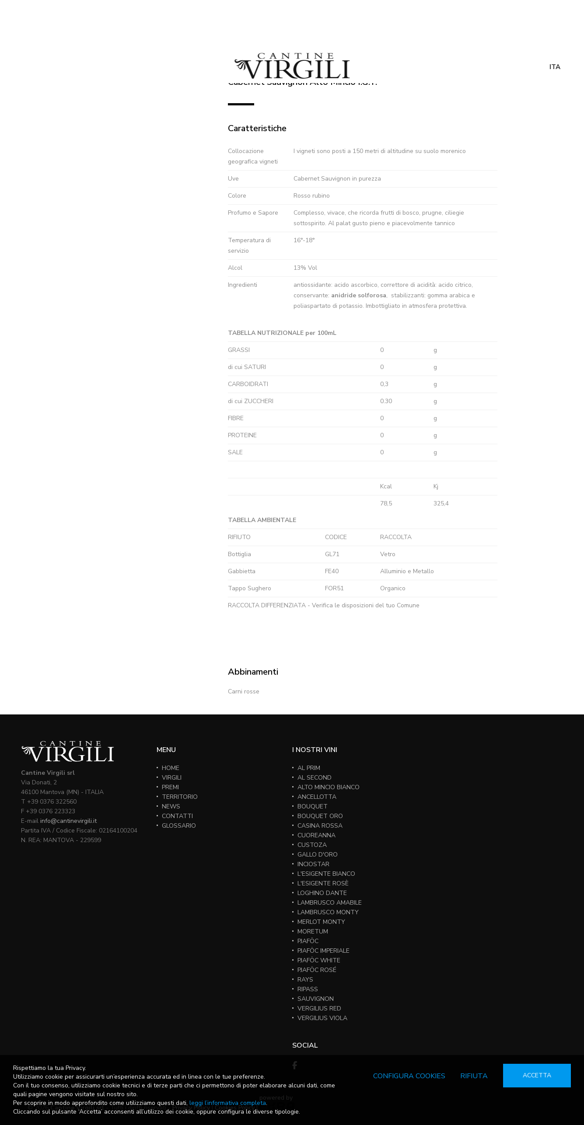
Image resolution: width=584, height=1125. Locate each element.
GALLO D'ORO (317, 854)
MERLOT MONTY (321, 922)
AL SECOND (314, 777)
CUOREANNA (316, 835)
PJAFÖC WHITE (318, 960)
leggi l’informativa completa (227, 1103)
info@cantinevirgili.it (68, 821)
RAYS (305, 979)
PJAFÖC (307, 941)
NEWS (171, 806)
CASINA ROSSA (320, 826)
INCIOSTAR (313, 864)
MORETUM (312, 931)
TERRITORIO (180, 797)
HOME (170, 768)
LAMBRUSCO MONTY (328, 912)
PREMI (170, 787)
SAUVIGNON (315, 999)
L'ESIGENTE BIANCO (326, 874)
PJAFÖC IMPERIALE (323, 951)
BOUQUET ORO (320, 816)
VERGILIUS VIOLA (322, 1018)
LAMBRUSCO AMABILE (329, 903)
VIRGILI (172, 777)
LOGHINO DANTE (322, 893)
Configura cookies (409, 1076)
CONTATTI (177, 816)
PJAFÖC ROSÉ (316, 970)
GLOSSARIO (179, 826)
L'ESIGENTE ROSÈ (323, 883)
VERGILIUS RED (319, 1008)
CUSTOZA (312, 845)
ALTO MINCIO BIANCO (328, 787)
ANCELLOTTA (316, 797)
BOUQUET (312, 806)
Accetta (537, 1075)
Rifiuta (474, 1076)
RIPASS (307, 989)
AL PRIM (308, 768)
